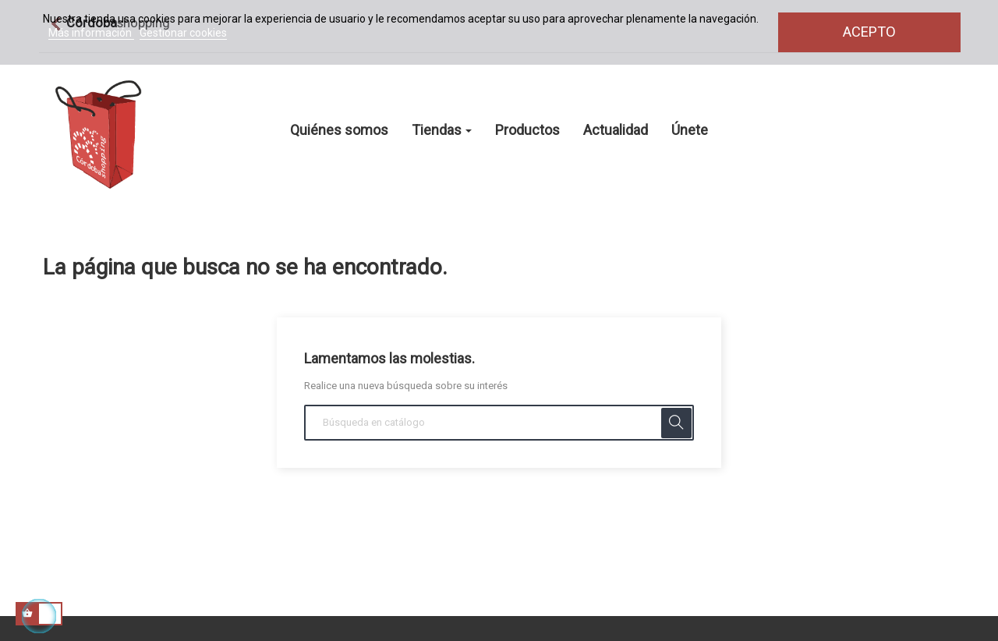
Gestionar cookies (183, 33)
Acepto (869, 31)
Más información (91, 33)
